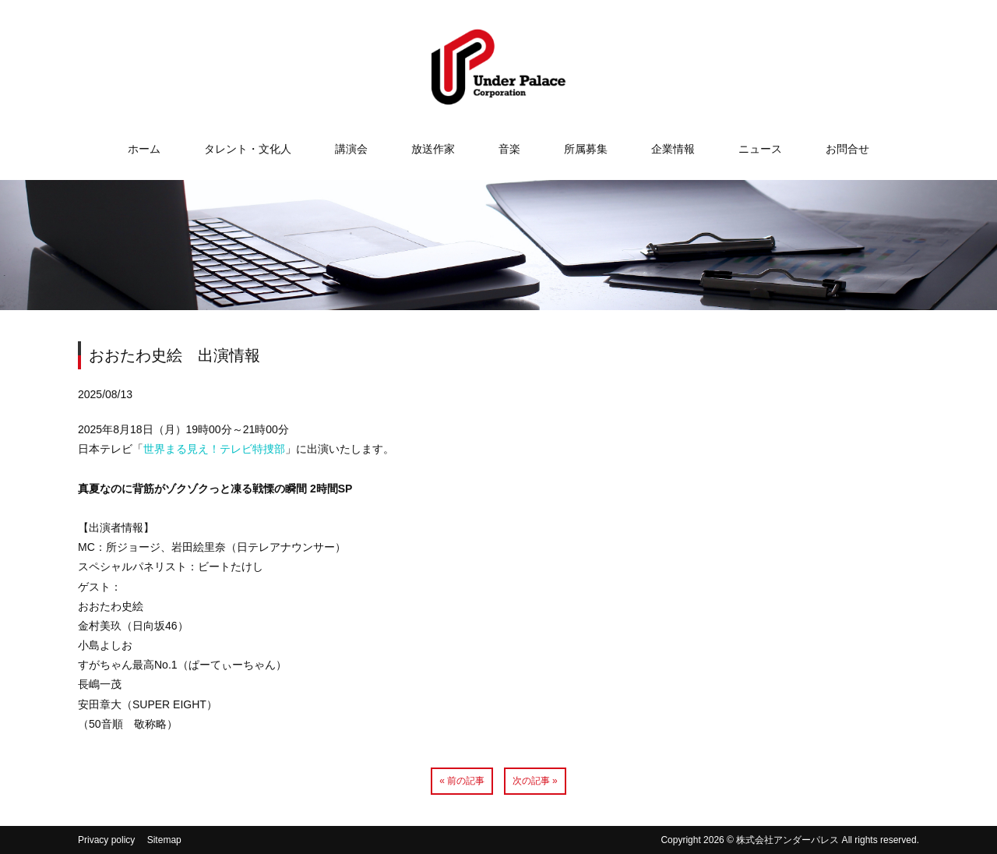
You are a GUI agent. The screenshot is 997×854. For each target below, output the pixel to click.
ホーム (144, 149)
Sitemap (164, 840)
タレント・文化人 (247, 149)
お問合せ (847, 149)
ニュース (760, 149)
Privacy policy (106, 840)
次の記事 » (535, 780)
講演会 (351, 149)
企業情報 (673, 149)
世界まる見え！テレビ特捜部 (214, 449)
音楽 (509, 149)
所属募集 (586, 149)
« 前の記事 (461, 780)
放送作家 (433, 149)
